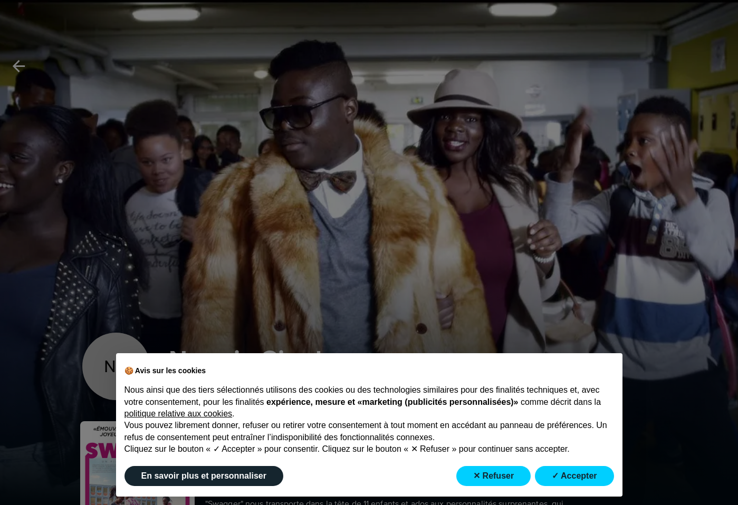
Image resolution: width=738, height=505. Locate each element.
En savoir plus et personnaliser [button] (203, 475)
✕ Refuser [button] (493, 475)
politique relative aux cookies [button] (178, 413)
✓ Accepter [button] (574, 475)
